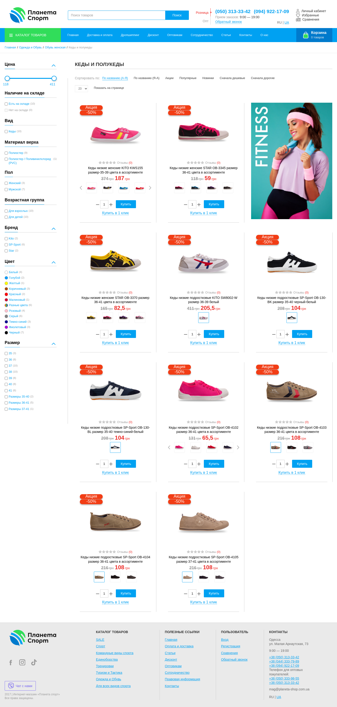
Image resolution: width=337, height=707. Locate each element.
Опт (206, 21)
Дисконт (153, 35)
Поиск (177, 15)
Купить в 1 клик (115, 213)
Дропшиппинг (130, 35)
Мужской (15, 189)
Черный (14, 332)
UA (287, 22)
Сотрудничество (202, 35)
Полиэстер (16, 153)
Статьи (226, 35)
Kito (11, 238)
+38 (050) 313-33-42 (284, 657)
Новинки (208, 78)
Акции (169, 78)
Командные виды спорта (114, 653)
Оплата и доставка (179, 646)
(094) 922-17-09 (271, 11)
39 (10, 378)
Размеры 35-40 (19, 396)
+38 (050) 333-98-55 (284, 678)
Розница (202, 13)
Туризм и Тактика (109, 672)
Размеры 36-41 (19, 402)
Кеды (12, 131)
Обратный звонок (228, 22)
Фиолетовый (17, 327)
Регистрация (230, 646)
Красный (15, 294)
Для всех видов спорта (113, 686)
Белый (13, 272)
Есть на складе (19, 103)
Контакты (245, 35)
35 (10, 353)
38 (10, 371)
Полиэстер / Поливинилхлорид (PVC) (30, 160)
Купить (126, 204)
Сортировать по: (87, 78)
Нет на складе (18, 110)
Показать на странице (109, 88)
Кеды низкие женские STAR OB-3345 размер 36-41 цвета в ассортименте (204, 170)
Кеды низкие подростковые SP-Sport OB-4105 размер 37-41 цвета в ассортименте (203, 559)
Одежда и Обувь (30, 47)
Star (11, 250)
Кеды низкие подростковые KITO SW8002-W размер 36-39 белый (204, 300)
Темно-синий (17, 321)
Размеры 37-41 (19, 409)
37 (10, 365)
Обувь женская (55, 47)
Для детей (16, 217)
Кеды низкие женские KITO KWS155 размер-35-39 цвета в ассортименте (115, 170)
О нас (264, 35)
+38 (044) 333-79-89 (284, 661)
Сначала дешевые (232, 78)
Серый (13, 316)
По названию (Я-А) (147, 78)
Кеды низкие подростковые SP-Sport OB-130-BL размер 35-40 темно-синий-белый (115, 430)
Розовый (15, 310)
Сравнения (229, 653)
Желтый (14, 283)
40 (10, 384)
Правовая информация (182, 679)
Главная (73, 35)
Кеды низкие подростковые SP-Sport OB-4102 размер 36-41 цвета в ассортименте (203, 430)
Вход (224, 640)
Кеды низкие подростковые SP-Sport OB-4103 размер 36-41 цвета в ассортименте (292, 430)
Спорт (100, 646)
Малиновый (17, 299)
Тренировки (105, 666)
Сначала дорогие (263, 78)
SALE (100, 640)
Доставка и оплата (100, 35)
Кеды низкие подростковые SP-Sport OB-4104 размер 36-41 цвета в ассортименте (115, 559)
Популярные (187, 78)
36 (10, 359)
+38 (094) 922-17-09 (284, 665)
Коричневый (17, 288)
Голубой (14, 277)
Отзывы (124, 162)
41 (10, 390)
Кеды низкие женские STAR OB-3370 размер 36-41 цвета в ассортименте (115, 300)
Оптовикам (174, 35)
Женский (15, 183)
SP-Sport (15, 244)
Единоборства (107, 659)
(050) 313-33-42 (233, 11)
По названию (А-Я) (115, 78)
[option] (91, 187)
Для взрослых (18, 211)
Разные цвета (18, 305)
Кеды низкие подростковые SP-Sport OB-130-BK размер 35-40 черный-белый (291, 300)
